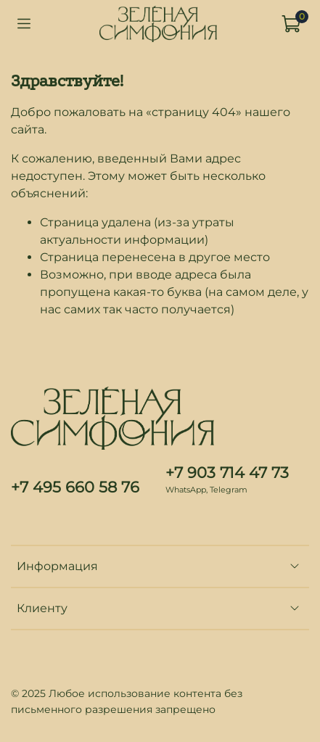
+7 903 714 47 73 (227, 472)
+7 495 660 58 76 (75, 487)
